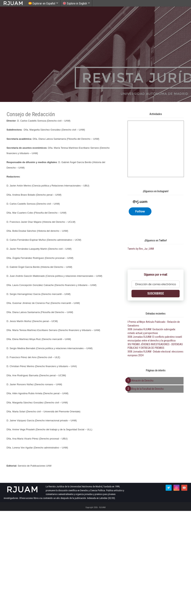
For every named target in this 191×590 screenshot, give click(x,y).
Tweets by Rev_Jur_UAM (141, 410)
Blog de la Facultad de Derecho (147, 550)
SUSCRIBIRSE (155, 455)
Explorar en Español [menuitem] (42, 3)
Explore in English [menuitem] (75, 3)
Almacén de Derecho (142, 542)
